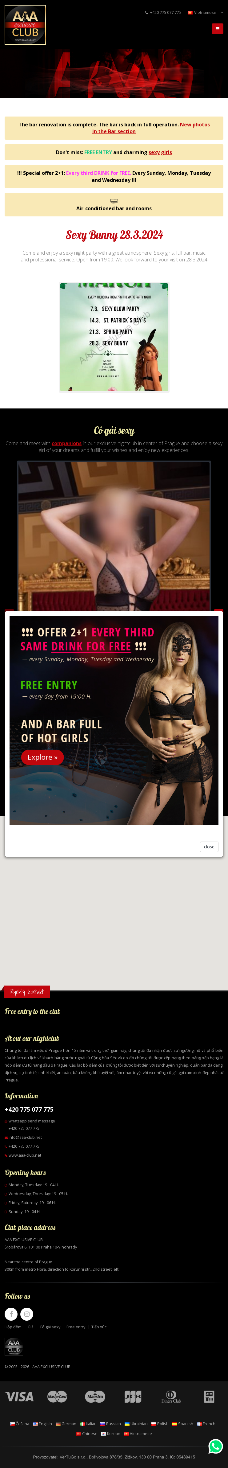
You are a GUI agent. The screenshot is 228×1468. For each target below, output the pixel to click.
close (209, 847)
